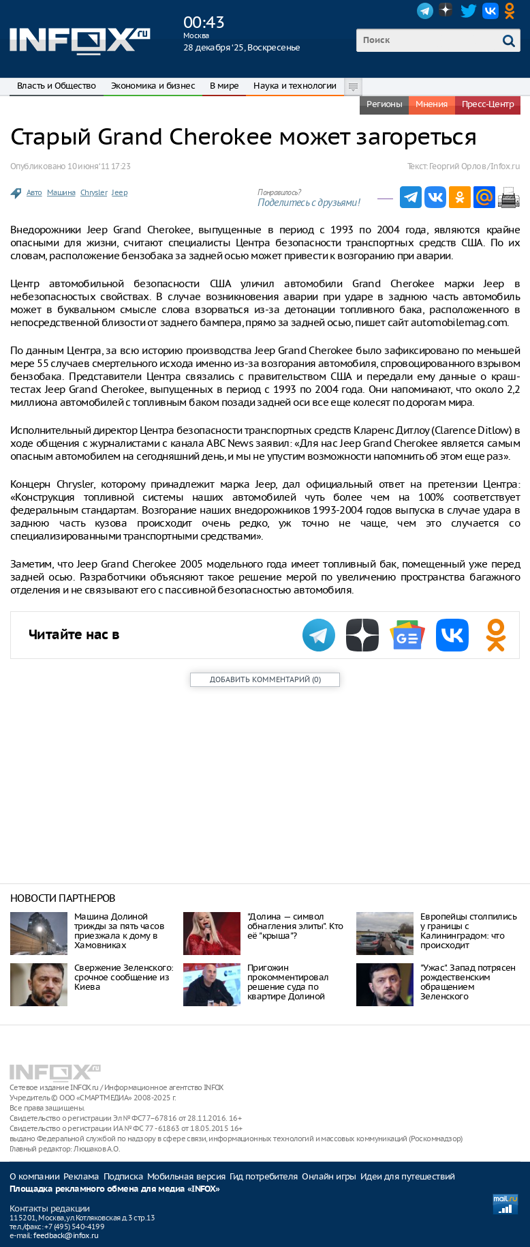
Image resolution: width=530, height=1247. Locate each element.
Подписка (123, 1176)
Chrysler (93, 192)
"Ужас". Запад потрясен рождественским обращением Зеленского (468, 982)
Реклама (81, 1176)
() (265, 679)
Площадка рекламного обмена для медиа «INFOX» (115, 1189)
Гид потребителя (264, 1176)
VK (490, 11)
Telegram (425, 11)
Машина (61, 192)
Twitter (469, 11)
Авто (34, 192)
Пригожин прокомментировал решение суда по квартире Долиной (287, 982)
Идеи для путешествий (407, 1176)
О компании (34, 1176)
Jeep (119, 192)
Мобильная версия (186, 1176)
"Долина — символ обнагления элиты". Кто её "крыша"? (295, 926)
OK (512, 11)
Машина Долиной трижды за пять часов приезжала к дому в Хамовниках (119, 931)
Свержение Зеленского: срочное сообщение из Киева (123, 977)
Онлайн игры (329, 1176)
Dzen (447, 11)
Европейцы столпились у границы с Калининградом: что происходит (468, 931)
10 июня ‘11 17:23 (98, 166)
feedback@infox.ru (65, 1235)
